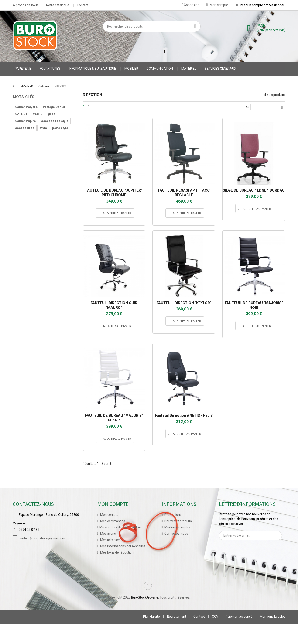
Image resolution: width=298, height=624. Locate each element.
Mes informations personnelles (122, 546)
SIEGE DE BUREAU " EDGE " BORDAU (254, 190)
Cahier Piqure (25, 121)
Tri (247, 107)
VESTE (38, 114)
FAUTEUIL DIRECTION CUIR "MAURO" (114, 305)
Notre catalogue (57, 5)
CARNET (21, 114)
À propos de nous (25, 5)
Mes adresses (109, 540)
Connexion (190, 5)
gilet (51, 114)
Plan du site (151, 616)
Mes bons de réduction (116, 552)
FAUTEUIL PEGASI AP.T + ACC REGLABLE (184, 192)
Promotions (173, 514)
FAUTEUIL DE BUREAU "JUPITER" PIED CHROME (114, 192)
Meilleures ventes (177, 527)
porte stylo (60, 128)
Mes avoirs (107, 533)
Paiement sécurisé (239, 616)
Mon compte (217, 5)
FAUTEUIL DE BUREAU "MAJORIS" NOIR (254, 305)
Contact (82, 5)
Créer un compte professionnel (260, 5)
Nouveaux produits (178, 521)
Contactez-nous (176, 533)
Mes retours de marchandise (120, 527)
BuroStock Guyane (144, 597)
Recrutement (176, 616)
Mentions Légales (272, 616)
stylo (43, 128)
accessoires (24, 128)
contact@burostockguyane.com (42, 538)
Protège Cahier (54, 107)
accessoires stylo (54, 121)
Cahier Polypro (26, 107)
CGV (215, 616)
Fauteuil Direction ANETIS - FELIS (184, 415)
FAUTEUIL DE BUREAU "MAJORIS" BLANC (114, 418)
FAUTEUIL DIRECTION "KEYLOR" (184, 303)
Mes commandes (112, 521)
